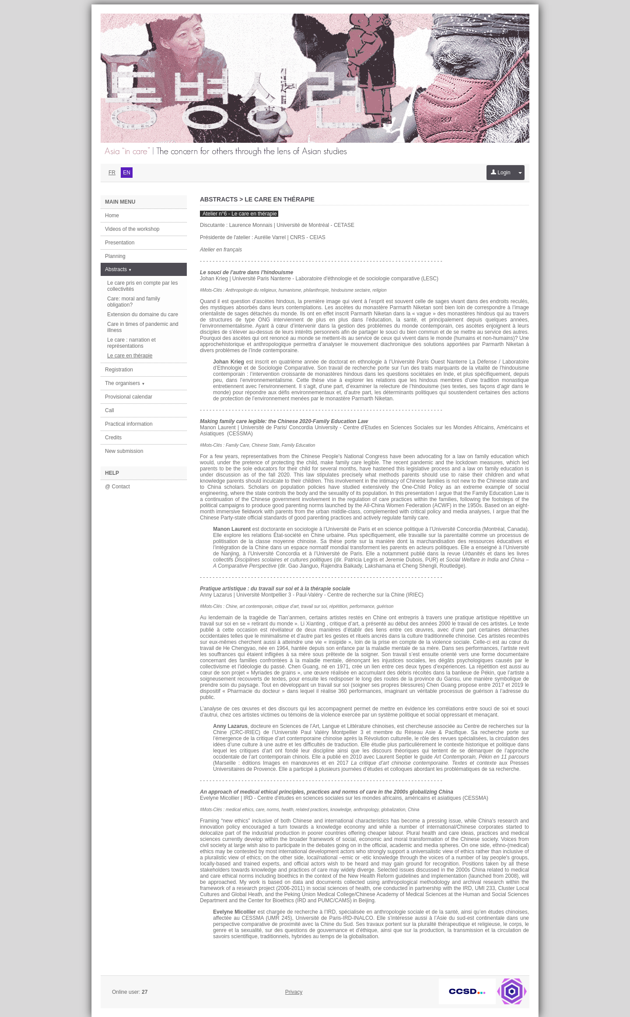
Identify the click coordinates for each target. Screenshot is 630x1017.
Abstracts (118, 269)
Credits (113, 437)
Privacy (293, 992)
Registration (119, 370)
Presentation (119, 243)
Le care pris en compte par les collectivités (142, 286)
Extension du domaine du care (142, 314)
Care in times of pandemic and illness (142, 327)
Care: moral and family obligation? (133, 302)
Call (109, 410)
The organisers (125, 383)
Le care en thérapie (129, 356)
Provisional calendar (128, 397)
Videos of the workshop (132, 229)
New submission (124, 451)
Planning (115, 256)
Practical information (129, 424)
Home (112, 215)
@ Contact (117, 487)
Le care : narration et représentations (131, 343)
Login (501, 173)
